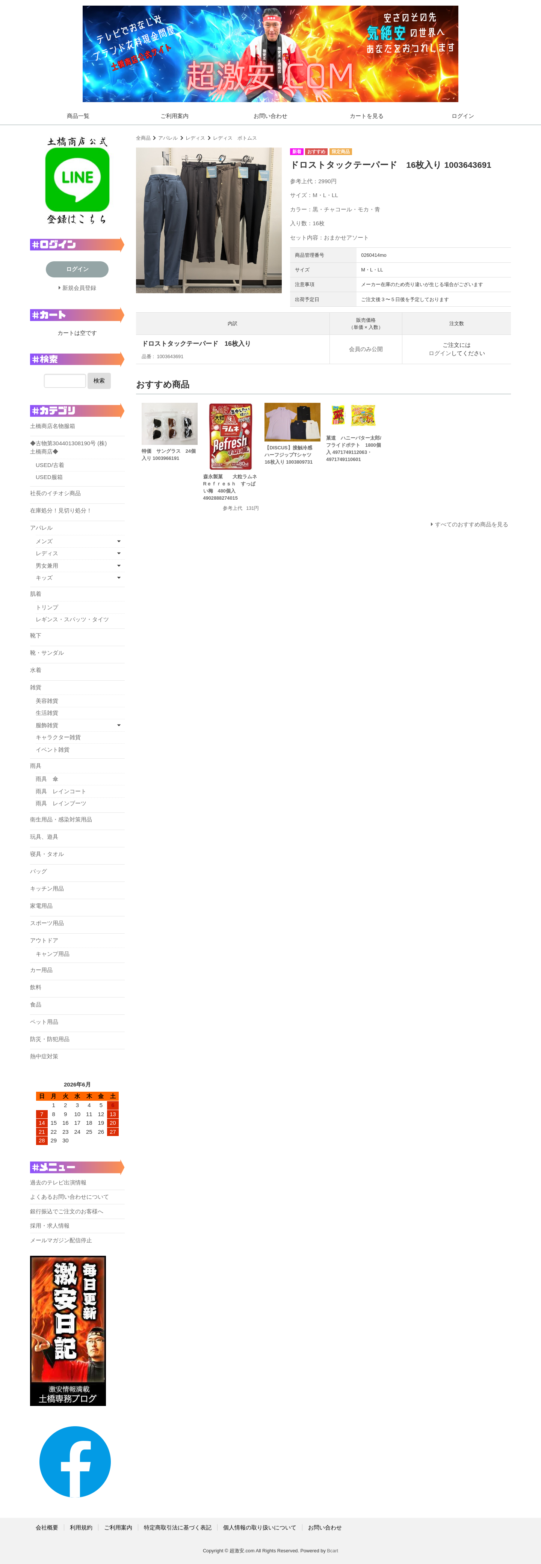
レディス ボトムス (235, 138)
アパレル (168, 138)
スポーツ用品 (47, 923)
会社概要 (47, 1527)
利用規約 (81, 1527)
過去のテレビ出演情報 (58, 1182)
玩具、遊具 (44, 836)
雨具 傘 (47, 779)
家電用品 (41, 906)
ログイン (463, 116)
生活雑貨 (47, 713)
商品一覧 (78, 116)
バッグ (38, 871)
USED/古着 (50, 465)
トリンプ (47, 607)
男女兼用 (47, 565)
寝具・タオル (47, 854)
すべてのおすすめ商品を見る (471, 524)
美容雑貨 (47, 701)
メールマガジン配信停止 (61, 1240)
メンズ (44, 541)
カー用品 (41, 970)
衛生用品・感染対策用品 (61, 819)
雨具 (35, 765)
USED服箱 (49, 477)
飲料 (35, 987)
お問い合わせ (270, 116)
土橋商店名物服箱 (52, 426)
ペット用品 (44, 1022)
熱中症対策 (44, 1056)
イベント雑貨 (53, 749)
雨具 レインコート (61, 791)
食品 (35, 1004)
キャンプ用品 (53, 954)
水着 (35, 670)
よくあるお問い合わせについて (69, 1196)
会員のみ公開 (366, 349)
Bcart (332, 1550)
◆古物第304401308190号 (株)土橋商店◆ (68, 447)
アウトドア (44, 940)
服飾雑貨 (47, 725)
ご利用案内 (174, 116)
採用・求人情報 (50, 1225)
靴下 (35, 635)
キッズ (44, 577)
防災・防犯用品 (50, 1039)
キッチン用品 (47, 888)
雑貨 (35, 687)
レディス (195, 138)
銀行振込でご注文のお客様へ (66, 1211)
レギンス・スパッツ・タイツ (72, 619)
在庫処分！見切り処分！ (61, 510)
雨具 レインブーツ (61, 803)
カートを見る (367, 116)
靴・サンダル (47, 652)
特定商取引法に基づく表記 (178, 1527)
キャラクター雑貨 (58, 737)
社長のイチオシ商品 (55, 493)
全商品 (143, 138)
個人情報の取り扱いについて (259, 1527)
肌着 (35, 594)
